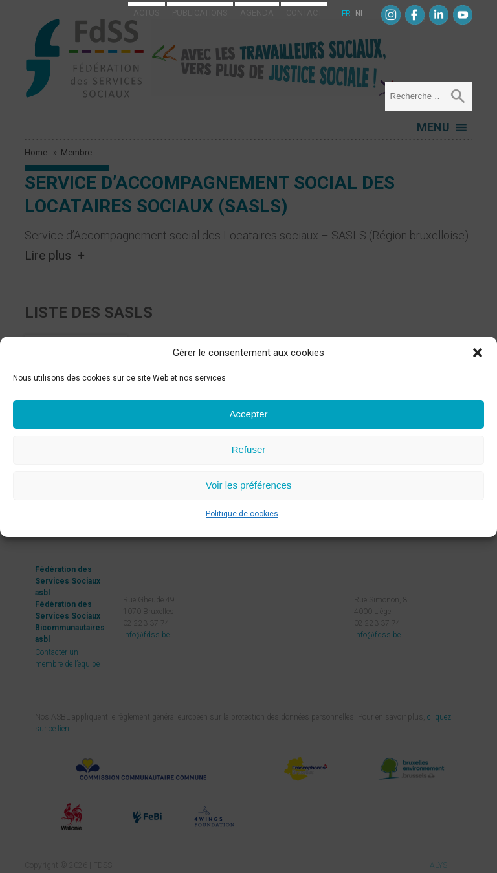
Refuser (249, 449)
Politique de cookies (242, 513)
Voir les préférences (249, 485)
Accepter (248, 413)
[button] (477, 352)
